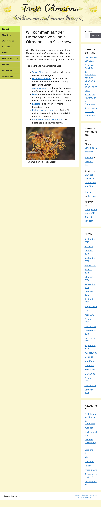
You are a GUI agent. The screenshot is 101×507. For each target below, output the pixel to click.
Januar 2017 (90, 265)
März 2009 (90, 373)
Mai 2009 (89, 365)
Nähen (88, 465)
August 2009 (91, 352)
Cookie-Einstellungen (85, 497)
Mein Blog (6, 35)
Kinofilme (89, 461)
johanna (89, 157)
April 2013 (90, 314)
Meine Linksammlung (43, 110)
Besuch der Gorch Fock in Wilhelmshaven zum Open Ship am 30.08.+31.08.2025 (91, 78)
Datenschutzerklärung (89, 495)
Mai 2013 (89, 310)
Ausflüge (89, 427)
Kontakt (5, 64)
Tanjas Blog (38, 72)
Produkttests (91, 469)
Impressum (7, 70)
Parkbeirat (90, 115)
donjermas (90, 192)
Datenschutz (7, 76)
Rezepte (36, 103)
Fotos (35, 94)
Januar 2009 (90, 385)
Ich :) (87, 457)
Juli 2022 (89, 246)
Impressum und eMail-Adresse (47, 119)
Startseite (6, 29)
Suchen (88, 31)
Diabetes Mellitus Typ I (90, 442)
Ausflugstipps (39, 87)
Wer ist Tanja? (11, 41)
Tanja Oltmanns (50, 7)
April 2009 (90, 369)
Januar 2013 (90, 326)
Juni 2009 (89, 361)
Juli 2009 (89, 357)
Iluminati (91, 195)
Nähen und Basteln (41, 78)
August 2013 (91, 306)
